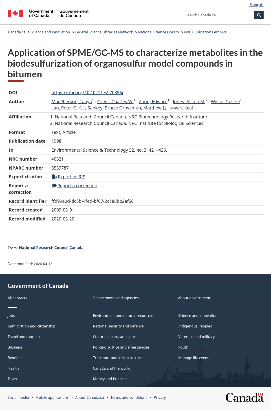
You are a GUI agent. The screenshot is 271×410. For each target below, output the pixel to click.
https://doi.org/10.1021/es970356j (87, 92)
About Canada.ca (89, 397)
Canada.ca (17, 32)
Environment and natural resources (123, 315)
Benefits (15, 357)
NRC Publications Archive (205, 32)
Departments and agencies (116, 297)
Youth (183, 347)
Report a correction (74, 186)
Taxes (12, 378)
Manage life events (194, 357)
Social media (18, 397)
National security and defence (118, 326)
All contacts (17, 297)
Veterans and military (196, 336)
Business (15, 347)
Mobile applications (52, 397)
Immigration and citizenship (31, 326)
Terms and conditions (128, 397)
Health (13, 368)
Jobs (11, 315)
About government (194, 297)
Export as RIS (68, 177)
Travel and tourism (24, 336)
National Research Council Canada (51, 247)
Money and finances (110, 378)
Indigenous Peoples (195, 326)
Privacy (160, 397)
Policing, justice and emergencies (121, 347)
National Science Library (158, 32)
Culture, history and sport (115, 336)
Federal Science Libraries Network (104, 32)
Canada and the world (111, 368)
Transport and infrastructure (117, 357)
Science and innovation (50, 32)
